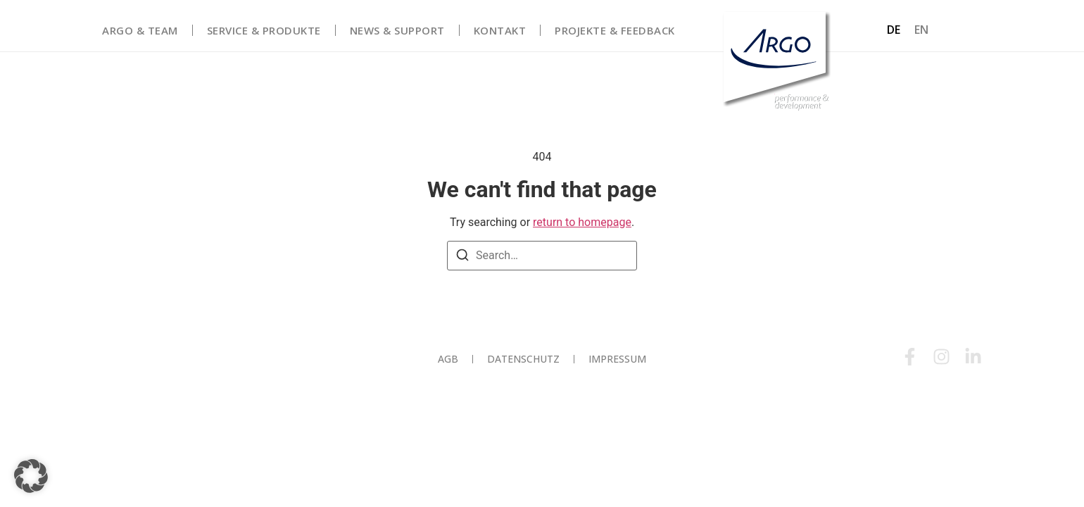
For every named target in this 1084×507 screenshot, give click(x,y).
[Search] (462, 257)
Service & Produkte (264, 30)
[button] (31, 476)
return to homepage (582, 222)
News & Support (397, 30)
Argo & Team (140, 30)
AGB (448, 358)
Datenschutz (523, 358)
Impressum (617, 358)
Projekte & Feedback (615, 30)
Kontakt (500, 30)
